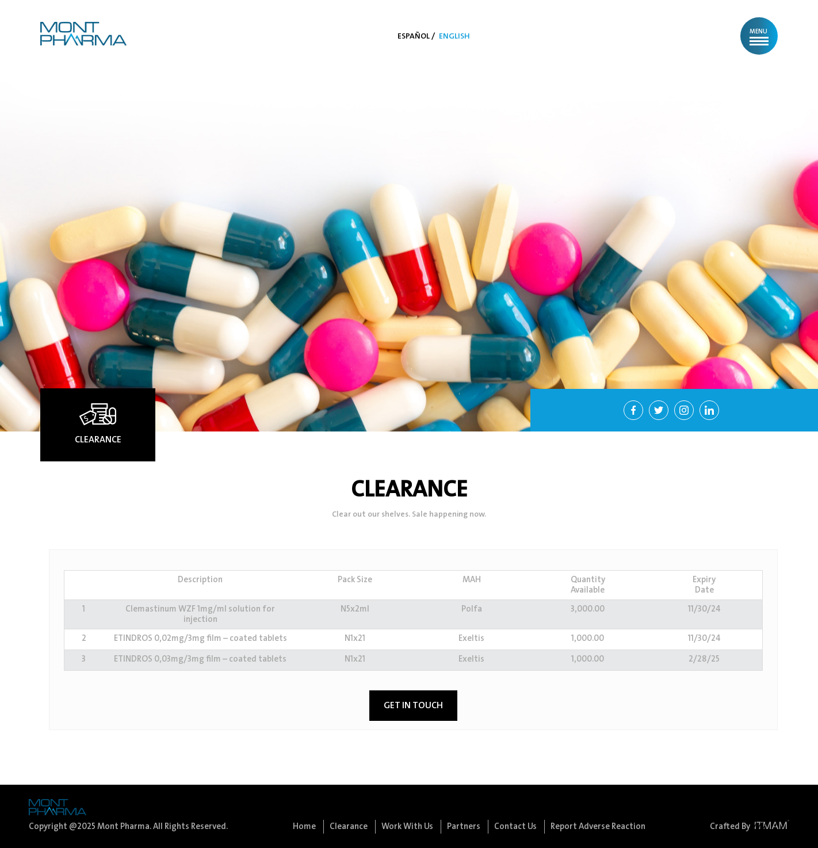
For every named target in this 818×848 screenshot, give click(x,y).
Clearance (349, 827)
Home (305, 827)
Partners (464, 827)
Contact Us (516, 827)
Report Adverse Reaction (598, 827)
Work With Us (408, 827)
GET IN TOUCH (413, 705)
